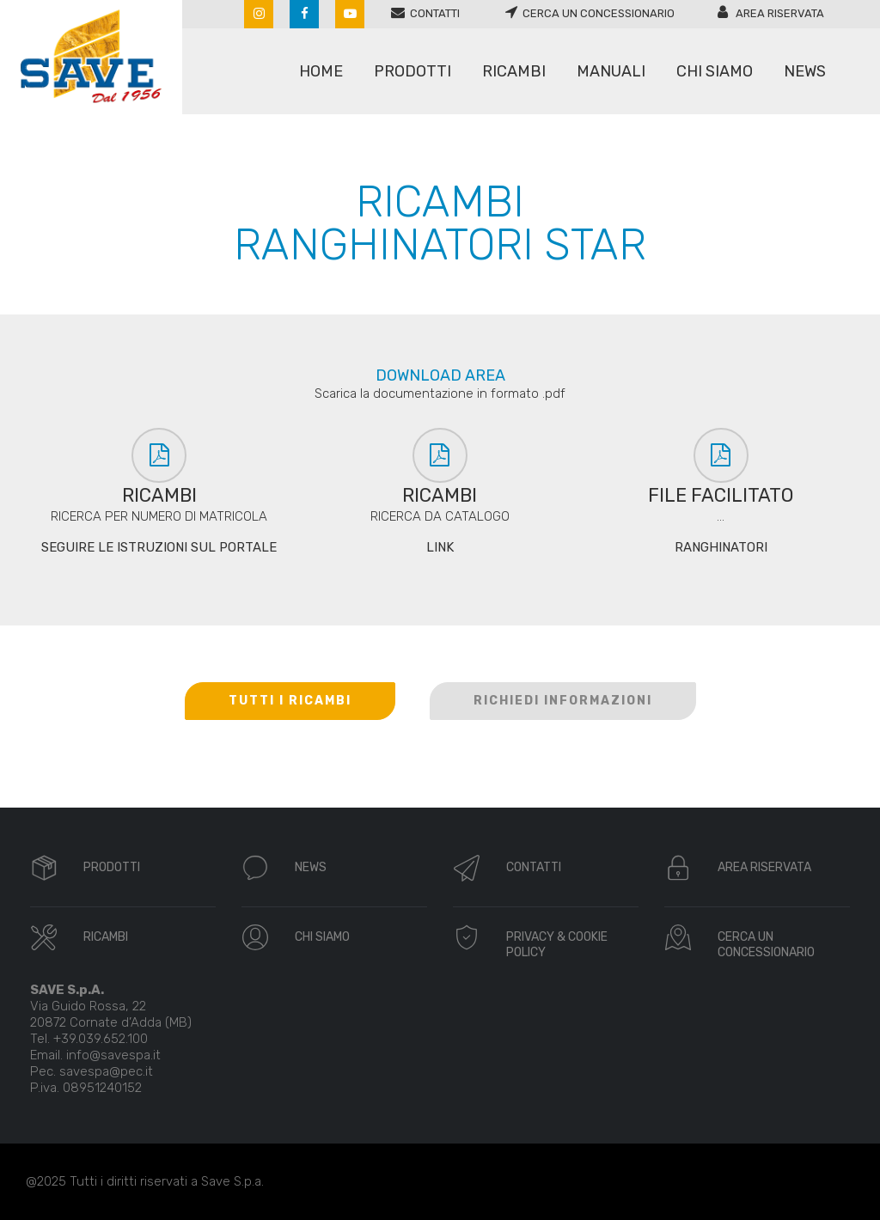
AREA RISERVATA (764, 867)
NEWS (311, 867)
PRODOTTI (111, 867)
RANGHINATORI (721, 547)
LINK (440, 547)
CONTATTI (533, 867)
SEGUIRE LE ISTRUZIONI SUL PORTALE (159, 547)
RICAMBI (105, 937)
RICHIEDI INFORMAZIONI (563, 700)
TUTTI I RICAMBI (290, 700)
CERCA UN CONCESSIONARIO (766, 945)
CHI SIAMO (322, 937)
